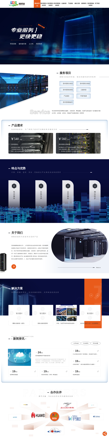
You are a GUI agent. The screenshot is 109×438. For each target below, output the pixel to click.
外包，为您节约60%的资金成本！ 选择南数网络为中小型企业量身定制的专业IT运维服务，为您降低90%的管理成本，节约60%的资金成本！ (67, 323)
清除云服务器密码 (43, 323)
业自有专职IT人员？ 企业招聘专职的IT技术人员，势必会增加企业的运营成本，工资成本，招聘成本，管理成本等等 (90, 323)
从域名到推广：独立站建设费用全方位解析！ (84, 364)
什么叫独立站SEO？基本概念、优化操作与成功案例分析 (86, 354)
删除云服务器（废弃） (19, 323)
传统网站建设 (76, 374)
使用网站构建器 (14, 374)
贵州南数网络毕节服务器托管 (42, 355)
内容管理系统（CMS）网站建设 (49, 374)
